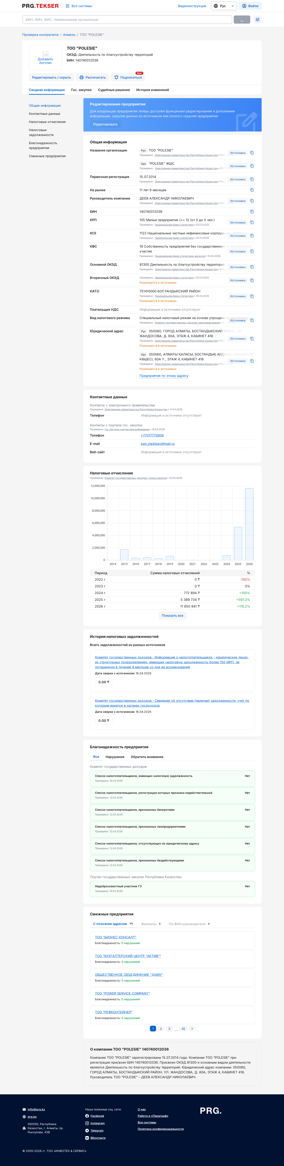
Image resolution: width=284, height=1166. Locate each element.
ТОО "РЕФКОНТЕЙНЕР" (113, 1012)
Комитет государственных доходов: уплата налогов (136, 477)
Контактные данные (44, 114)
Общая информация (45, 105)
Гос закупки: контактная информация (127, 429)
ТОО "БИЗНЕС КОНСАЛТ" (115, 937)
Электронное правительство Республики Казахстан (186, 155)
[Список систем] (78, 6)
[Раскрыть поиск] (257, 19)
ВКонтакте (95, 1138)
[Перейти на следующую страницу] (192, 1028)
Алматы (69, 35)
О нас (142, 1109)
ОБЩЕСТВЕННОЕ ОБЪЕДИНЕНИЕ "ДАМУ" (129, 975)
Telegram (94, 1130)
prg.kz (29, 1117)
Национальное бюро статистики (174, 224)
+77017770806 (152, 435)
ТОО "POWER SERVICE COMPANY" (122, 993)
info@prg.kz (33, 1109)
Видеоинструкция (192, 6)
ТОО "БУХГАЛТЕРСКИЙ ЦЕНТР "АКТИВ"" (128, 956)
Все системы (147, 1122)
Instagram (95, 1123)
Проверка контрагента (40, 35)
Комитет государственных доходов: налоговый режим (187, 322)
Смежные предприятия (47, 156)
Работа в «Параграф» (153, 1116)
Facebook (94, 1116)
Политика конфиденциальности (161, 1129)
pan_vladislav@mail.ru (158, 444)
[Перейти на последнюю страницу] (183, 1028)
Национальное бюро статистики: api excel (180, 256)
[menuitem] (50, 105)
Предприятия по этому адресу (164, 376)
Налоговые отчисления (47, 122)
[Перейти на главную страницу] (40, 6)
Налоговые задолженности (41, 132)
